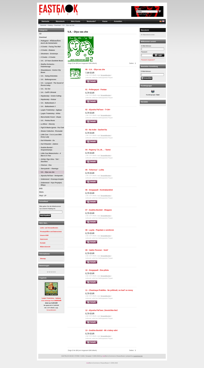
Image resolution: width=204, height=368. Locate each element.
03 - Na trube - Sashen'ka (96, 130)
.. (39, 270)
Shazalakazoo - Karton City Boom (51, 71)
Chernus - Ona (46, 165)
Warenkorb (60, 21)
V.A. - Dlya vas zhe (68, 25)
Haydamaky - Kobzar (48, 99)
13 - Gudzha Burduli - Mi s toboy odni (101, 330)
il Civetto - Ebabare (48, 50)
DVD (40, 188)
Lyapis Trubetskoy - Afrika (50, 113)
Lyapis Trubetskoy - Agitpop (51, 110)
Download (57, 25)
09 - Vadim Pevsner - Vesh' (96, 250)
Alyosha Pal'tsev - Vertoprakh (52, 176)
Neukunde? (91, 21)
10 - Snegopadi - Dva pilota (97, 270)
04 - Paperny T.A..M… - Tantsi (98, 150)
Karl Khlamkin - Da (48, 140)
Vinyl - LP (42, 196)
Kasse (104, 21)
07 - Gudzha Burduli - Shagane (98, 210)
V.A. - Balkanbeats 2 (48, 103)
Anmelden (118, 21)
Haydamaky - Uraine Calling (51, 96)
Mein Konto (75, 21)
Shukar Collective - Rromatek (51, 131)
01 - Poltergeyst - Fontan (96, 89)
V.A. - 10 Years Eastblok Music (52, 61)
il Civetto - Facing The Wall (50, 47)
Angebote (42, 278)
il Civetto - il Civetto (48, 57)
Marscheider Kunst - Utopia (51, 117)
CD (40, 34)
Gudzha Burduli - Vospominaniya (47, 149)
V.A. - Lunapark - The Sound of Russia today (52, 84)
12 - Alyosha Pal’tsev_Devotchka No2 (101, 310)
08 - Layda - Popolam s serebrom (99, 230)
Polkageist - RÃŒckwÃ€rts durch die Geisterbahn (51, 42)
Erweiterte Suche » (142, 14)
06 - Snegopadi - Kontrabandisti (99, 190)
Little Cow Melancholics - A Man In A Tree (51, 154)
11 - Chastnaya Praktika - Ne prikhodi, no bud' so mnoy (109, 290)
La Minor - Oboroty (48, 124)
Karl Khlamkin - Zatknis (49, 144)
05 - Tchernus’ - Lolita (94, 170)
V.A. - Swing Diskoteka (49, 76)
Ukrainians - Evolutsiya (49, 54)
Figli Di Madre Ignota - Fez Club (52, 127)
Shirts (41, 192)
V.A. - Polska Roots (48, 120)
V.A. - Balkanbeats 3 (48, 106)
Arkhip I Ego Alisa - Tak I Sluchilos (50, 160)
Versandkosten (51, 310)
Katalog (50, 25)
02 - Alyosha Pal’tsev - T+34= (97, 110)
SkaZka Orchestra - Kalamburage (48, 65)
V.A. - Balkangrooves (48, 79)
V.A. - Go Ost (45, 89)
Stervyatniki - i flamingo (49, 169)
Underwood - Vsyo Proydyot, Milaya (51, 184)
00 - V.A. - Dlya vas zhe (95, 69)
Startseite (45, 21)
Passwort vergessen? (148, 60)
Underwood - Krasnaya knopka (52, 179)
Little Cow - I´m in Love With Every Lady (51, 136)
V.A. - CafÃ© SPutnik (48, 92)
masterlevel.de (138, 356)
